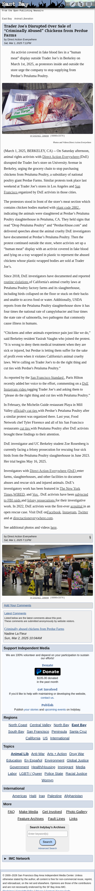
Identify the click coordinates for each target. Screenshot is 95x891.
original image (39, 136)
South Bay (16, 731)
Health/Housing (43, 767)
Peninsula (59, 731)
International (59, 738)
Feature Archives (31, 819)
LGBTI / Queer (30, 774)
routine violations (16, 282)
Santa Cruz (78, 731)
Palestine (54, 796)
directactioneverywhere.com (33, 518)
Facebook (54, 512)
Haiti (32, 796)
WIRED (19, 494)
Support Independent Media (27, 648)
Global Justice (78, 760)
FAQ (11, 812)
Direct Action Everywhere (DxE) (53, 471)
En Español (33, 760)
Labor (12, 774)
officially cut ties (26, 410)
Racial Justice (76, 774)
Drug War (76, 754)
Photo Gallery (76, 812)
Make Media (28, 812)
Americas (19, 796)
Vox (35, 494)
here (53, 527)
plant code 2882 (67, 207)
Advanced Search (47, 848)
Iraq (42, 796)
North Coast (18, 725)
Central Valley (40, 725)
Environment (54, 760)
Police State (53, 774)
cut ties (25, 428)
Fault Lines (56, 819)
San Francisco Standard (47, 377)
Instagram (69, 512)
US (45, 738)
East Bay (7, 18)
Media (80, 767)
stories (31, 709)
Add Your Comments (17, 605)
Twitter (83, 512)
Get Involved (52, 812)
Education (14, 760)
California (33, 738)
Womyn (47, 780)
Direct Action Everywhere (61, 157)
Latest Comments (15, 613)
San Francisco (38, 731)
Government (19, 767)
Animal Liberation (23, 18)
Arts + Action (57, 754)
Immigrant (65, 767)
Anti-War (38, 754)
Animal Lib (20, 754)
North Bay (61, 725)
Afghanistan (73, 796)
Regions (10, 717)
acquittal (76, 506)
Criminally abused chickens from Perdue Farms (34, 629)
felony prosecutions (41, 500)
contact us (47, 697)
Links (73, 819)
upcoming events (55, 709)
